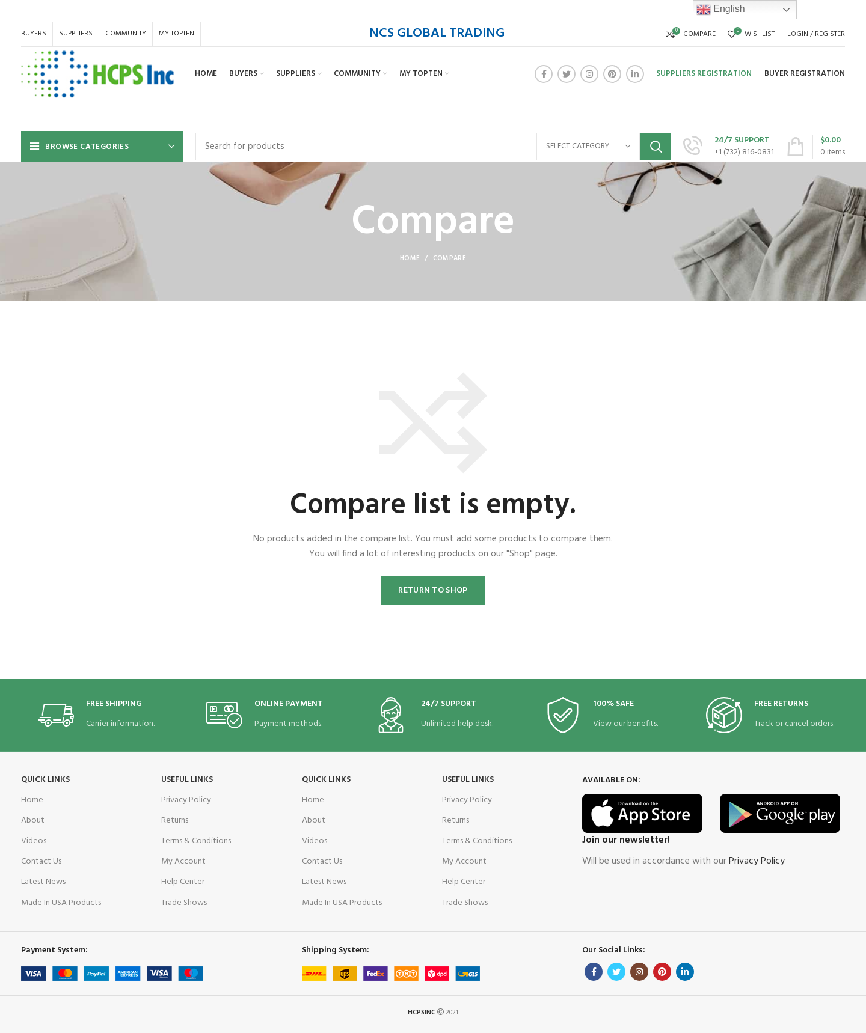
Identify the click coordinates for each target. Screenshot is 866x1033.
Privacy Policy (186, 800)
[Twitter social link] (566, 74)
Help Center (182, 882)
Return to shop (432, 590)
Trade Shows (184, 903)
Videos (33, 841)
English (720, 9)
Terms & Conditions (196, 841)
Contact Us (41, 861)
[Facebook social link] (544, 74)
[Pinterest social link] (612, 74)
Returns (174, 820)
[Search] (433, 146)
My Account (183, 861)
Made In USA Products (61, 903)
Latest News (43, 882)
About (33, 820)
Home (410, 258)
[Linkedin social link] (635, 74)
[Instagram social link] (589, 74)
